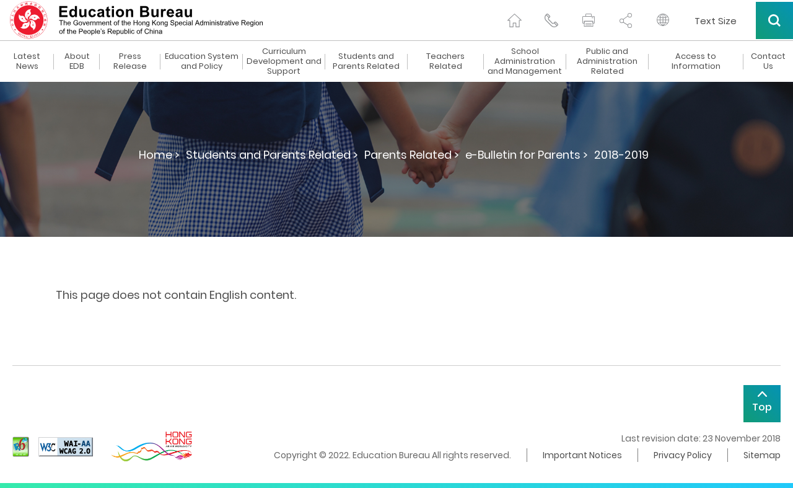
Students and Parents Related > (272, 154)
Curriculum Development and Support (284, 61)
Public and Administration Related (607, 61)
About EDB (77, 61)
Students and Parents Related (366, 61)
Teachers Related (445, 61)
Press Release (130, 61)
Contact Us (768, 61)
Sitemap (762, 455)
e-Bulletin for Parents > (526, 154)
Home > (159, 154)
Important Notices (582, 455)
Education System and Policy (202, 61)
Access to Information (696, 61)
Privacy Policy (683, 455)
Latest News (27, 61)
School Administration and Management (525, 61)
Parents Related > (411, 154)
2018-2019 (621, 154)
